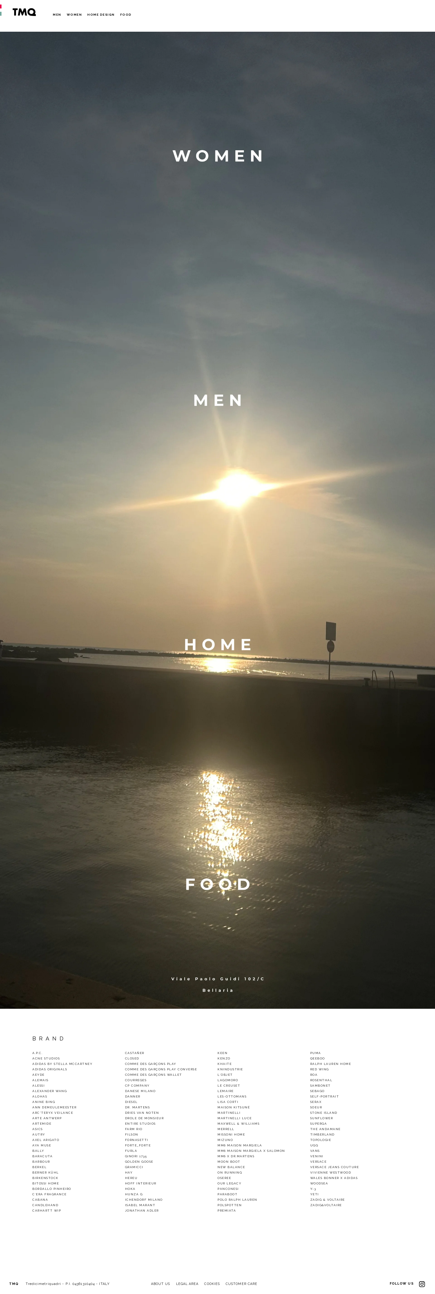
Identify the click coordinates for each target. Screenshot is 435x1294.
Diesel (131, 1102)
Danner (132, 1096)
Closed (132, 1058)
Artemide (41, 1123)
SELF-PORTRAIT (324, 1096)
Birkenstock (45, 1178)
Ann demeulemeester (54, 1107)
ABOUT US (161, 1284)
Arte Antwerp (47, 1118)
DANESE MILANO (140, 1091)
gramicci (134, 1167)
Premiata (227, 1210)
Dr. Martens (137, 1107)
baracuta (42, 1156)
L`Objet (225, 1074)
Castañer (134, 1053)
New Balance (231, 1167)
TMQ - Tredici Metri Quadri (24, 12)
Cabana (40, 1199)
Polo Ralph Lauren (237, 1199)
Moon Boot (229, 1161)
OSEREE (224, 1178)
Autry (38, 1134)
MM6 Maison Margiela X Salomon (251, 1150)
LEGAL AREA (188, 1284)
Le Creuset (229, 1085)
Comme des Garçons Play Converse (161, 1069)
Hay (129, 1172)
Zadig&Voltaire (326, 1205)
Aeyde (38, 1074)
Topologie (320, 1140)
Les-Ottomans (232, 1096)
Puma (315, 1053)
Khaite (225, 1064)
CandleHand (45, 1205)
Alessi (38, 1085)
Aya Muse (41, 1145)
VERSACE (318, 1161)
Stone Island (323, 1112)
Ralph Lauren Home (330, 1064)
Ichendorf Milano (144, 1199)
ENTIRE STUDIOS (140, 1123)
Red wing (319, 1069)
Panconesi (228, 1188)
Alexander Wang (49, 1091)
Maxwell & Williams (238, 1123)
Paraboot (227, 1194)
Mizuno (225, 1140)
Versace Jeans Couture (334, 1167)
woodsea (319, 1183)
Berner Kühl (45, 1172)
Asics (37, 1129)
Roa (314, 1074)
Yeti (314, 1194)
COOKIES (214, 1284)
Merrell (226, 1129)
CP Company (137, 1085)
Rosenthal (321, 1080)
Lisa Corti (228, 1102)
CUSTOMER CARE (244, 1284)
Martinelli (229, 1112)
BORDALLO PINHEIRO (51, 1188)
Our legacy (229, 1183)
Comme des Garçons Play (150, 1064)
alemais (40, 1080)
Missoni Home (231, 1134)
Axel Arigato (45, 1140)
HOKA (130, 1188)
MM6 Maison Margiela (240, 1145)
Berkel (39, 1167)
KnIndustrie (230, 1069)
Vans (315, 1150)
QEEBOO (317, 1058)
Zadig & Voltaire (327, 1199)
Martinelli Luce (235, 1118)
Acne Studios (46, 1058)
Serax (316, 1102)
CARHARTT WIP (46, 1210)
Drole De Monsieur (144, 1118)
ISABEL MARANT (140, 1205)
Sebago (317, 1091)
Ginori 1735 (136, 1156)
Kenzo (224, 1058)
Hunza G (134, 1194)
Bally (38, 1150)
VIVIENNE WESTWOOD (330, 1172)
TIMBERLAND (322, 1134)
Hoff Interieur (140, 1183)
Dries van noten (142, 1112)
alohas (39, 1096)
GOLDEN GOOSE (139, 1161)
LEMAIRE (226, 1091)
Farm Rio (134, 1129)
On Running (230, 1172)
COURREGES (136, 1080)
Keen (222, 1053)
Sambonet (320, 1085)
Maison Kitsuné (234, 1107)
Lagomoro (228, 1080)
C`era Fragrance (49, 1194)
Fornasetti (136, 1140)
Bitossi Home (45, 1183)
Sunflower (321, 1118)
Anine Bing (43, 1102)
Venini (317, 1156)
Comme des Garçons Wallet (153, 1074)
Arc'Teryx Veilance (52, 1112)
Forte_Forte (138, 1145)
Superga (318, 1123)
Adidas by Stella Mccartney (62, 1064)
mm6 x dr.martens (236, 1156)
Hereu (131, 1178)
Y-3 (313, 1188)
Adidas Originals (49, 1069)
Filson (131, 1134)
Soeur (316, 1107)
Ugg (314, 1145)
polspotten (230, 1205)
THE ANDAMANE (325, 1129)
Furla (131, 1150)
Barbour (41, 1161)
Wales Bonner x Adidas (334, 1178)
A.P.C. (37, 1053)
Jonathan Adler (142, 1210)
